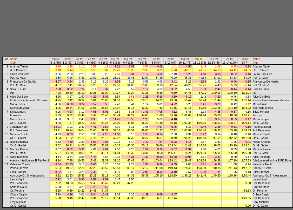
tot (57, 58)
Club (13, 62)
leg (54, 58)
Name (13, 58)
